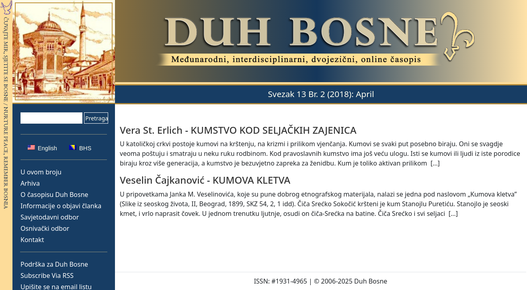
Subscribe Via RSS (47, 275)
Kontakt (32, 239)
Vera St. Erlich (151, 130)
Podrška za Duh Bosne (54, 264)
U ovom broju (41, 172)
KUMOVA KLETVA (252, 179)
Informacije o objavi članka (61, 205)
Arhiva (30, 183)
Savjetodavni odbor (50, 217)
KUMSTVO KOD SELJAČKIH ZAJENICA (273, 130)
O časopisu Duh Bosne (54, 194)
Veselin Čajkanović (162, 179)
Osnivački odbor (45, 228)
